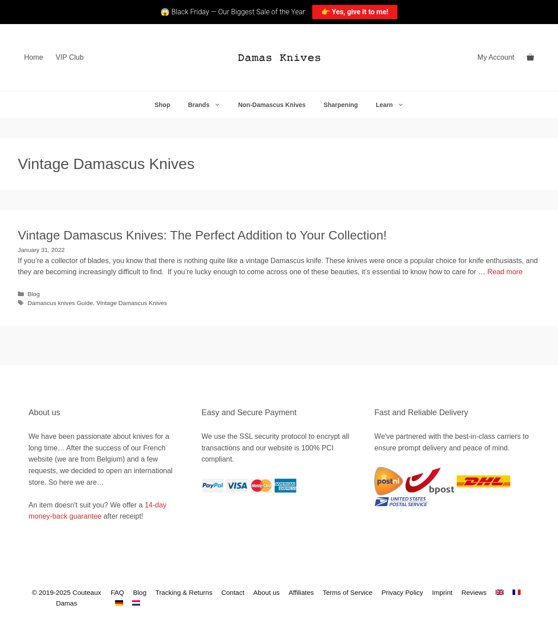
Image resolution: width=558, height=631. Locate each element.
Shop (162, 104)
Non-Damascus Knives (272, 104)
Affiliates (301, 592)
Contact (232, 592)
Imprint (442, 592)
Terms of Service (347, 592)
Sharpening (340, 104)
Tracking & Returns (183, 592)
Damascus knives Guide (60, 303)
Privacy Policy (402, 592)
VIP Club (70, 57)
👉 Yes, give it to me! (355, 12)
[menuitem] (500, 592)
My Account (495, 57)
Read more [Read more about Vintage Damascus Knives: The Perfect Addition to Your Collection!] (504, 272)
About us (266, 592)
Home (33, 57)
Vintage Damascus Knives (131, 303)
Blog (34, 294)
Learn (394, 104)
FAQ (117, 592)
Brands (208, 104)
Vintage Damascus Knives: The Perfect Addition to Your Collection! (202, 235)
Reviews (474, 592)
